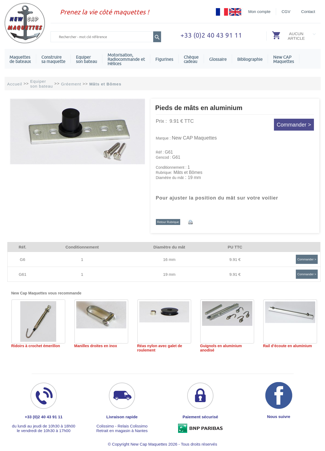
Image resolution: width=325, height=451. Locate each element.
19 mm (169, 274)
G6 (22, 259)
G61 (22, 274)
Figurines (164, 59)
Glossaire (218, 59)
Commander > (294, 125)
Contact (308, 11)
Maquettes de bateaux (20, 59)
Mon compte (259, 11)
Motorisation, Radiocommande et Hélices (126, 59)
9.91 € (235, 259)
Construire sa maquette (53, 59)
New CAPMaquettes (283, 59)
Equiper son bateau (86, 59)
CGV (286, 11)
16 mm (169, 259)
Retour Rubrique (168, 222)
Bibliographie (250, 59)
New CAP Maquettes (194, 138)
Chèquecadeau (191, 59)
